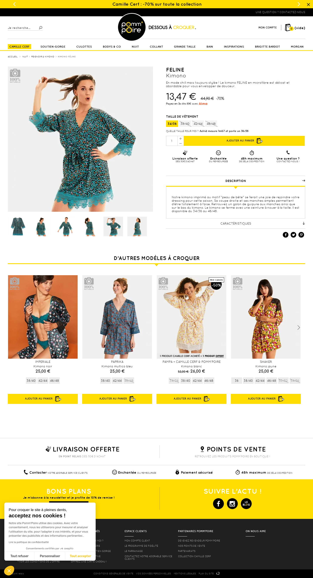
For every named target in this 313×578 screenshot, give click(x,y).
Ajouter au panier (244, 141)
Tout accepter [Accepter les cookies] (40, 556)
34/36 (172, 123)
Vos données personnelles (153, 573)
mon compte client (137, 540)
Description (265, 181)
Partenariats (186, 551)
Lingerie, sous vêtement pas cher (29, 12)
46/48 (211, 124)
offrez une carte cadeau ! (89, 561)
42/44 (198, 124)
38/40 (185, 124)
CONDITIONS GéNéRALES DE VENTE (113, 573)
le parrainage (134, 551)
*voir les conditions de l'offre (38, 561)
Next (298, 327)
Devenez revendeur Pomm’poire (199, 540)
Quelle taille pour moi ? (182, 131)
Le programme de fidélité (141, 546)
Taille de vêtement (182, 116)
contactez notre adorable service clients (148, 557)
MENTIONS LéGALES (185, 573)
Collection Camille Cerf (194, 556)
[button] (9, 570)
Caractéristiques (262, 223)
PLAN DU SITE (206, 573)
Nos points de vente (191, 546)
